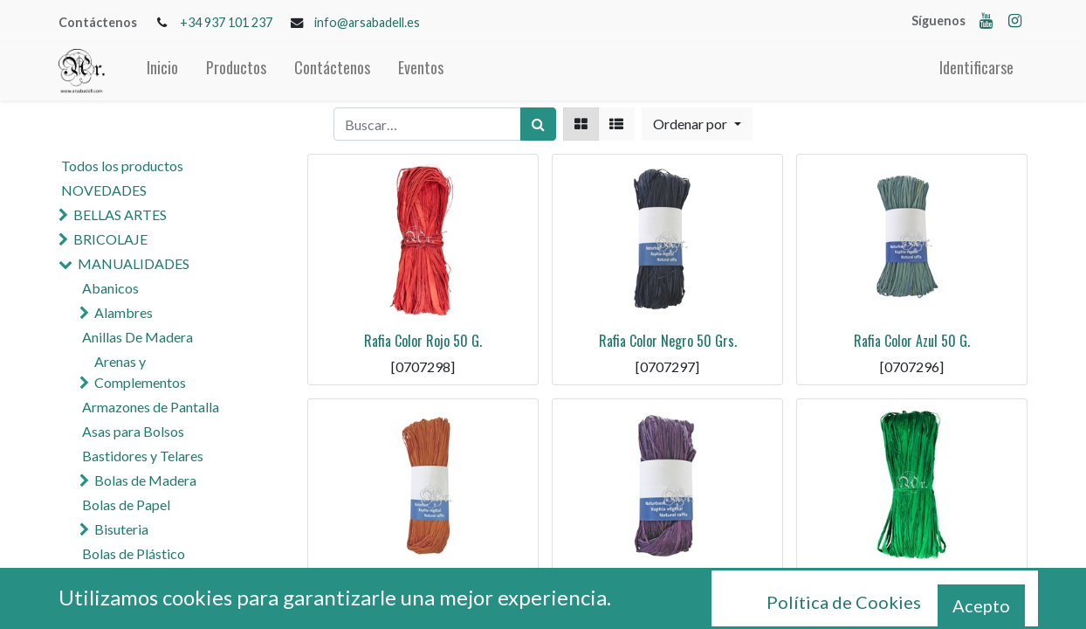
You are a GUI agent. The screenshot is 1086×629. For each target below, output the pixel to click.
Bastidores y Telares (142, 455)
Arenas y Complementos (140, 372)
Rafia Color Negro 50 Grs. (668, 340)
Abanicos (110, 288)
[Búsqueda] (538, 124)
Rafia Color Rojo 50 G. (423, 340)
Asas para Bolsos (133, 431)
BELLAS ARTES (120, 214)
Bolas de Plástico (133, 553)
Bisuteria (121, 529)
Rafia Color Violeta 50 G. (667, 585)
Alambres (123, 312)
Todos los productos (122, 165)
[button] (697, 124)
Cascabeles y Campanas (166, 578)
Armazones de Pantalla (150, 406)
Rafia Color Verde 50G (912, 585)
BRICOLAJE (110, 239)
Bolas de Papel (126, 504)
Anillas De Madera (137, 336)
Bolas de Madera (145, 480)
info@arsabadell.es (367, 22)
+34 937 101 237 (226, 22)
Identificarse (976, 67)
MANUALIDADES (133, 263)
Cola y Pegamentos (139, 602)
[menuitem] (162, 71)
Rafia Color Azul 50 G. (912, 340)
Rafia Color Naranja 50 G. (423, 585)
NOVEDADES (104, 190)
